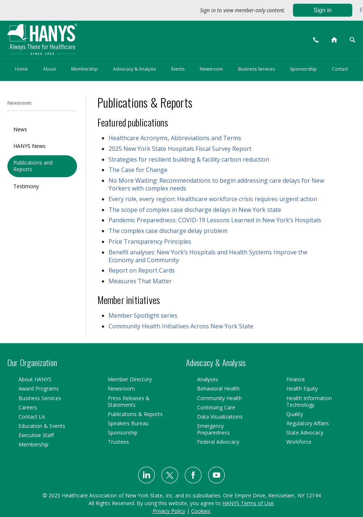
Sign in (323, 10)
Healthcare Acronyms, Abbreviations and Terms (175, 138)
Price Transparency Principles (150, 241)
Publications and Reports (33, 166)
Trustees (118, 441)
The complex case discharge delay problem (168, 231)
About (49, 69)
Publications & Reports (135, 414)
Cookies (200, 510)
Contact (340, 69)
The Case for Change (138, 170)
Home (21, 69)
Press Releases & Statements (129, 401)
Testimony (26, 186)
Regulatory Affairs (307, 423)
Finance (295, 379)
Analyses (207, 379)
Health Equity (302, 388)
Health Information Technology (309, 401)
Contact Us (32, 416)
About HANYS (35, 379)
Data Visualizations (220, 416)
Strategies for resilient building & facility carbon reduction (189, 159)
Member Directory (130, 379)
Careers (28, 407)
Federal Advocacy (218, 441)
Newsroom (211, 69)
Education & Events (42, 425)
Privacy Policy (169, 510)
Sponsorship (303, 69)
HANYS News (29, 145)
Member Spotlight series (143, 315)
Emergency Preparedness (213, 429)
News (20, 129)
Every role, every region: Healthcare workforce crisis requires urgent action (213, 199)
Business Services (256, 69)
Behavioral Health (218, 388)
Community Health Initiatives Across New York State (181, 326)
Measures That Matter (140, 281)
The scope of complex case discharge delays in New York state (195, 210)
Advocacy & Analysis (134, 69)
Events (177, 69)
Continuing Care (216, 407)
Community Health (219, 398)
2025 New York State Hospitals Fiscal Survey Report (180, 149)
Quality (294, 414)
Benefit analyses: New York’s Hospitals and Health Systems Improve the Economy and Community (208, 256)
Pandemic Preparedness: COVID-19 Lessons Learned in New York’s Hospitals (215, 220)
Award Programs (39, 388)
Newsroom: (19, 103)
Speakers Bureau (128, 423)
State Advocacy (304, 432)
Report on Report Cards (142, 270)
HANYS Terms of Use (248, 503)
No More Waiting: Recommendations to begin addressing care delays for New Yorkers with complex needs (216, 184)
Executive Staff (36, 435)
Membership (84, 69)
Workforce (299, 441)
